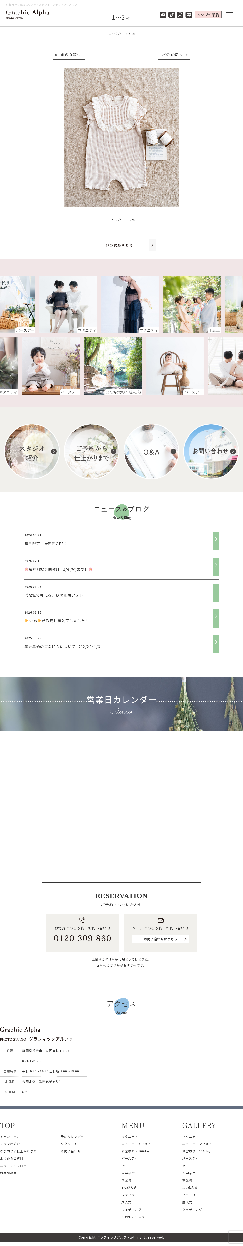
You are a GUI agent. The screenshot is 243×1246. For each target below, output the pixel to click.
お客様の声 (8, 1173)
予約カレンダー (72, 1136)
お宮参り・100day (136, 1151)
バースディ (130, 1158)
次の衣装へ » (174, 54)
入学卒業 (128, 1173)
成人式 (127, 1202)
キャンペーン (10, 1136)
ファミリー (130, 1195)
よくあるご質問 (11, 1158)
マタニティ (130, 1136)
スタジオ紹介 (10, 1144)
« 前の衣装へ (69, 54)
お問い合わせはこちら (160, 939)
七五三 (127, 1166)
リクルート (69, 1144)
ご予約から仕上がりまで (18, 1151)
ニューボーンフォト (136, 1144)
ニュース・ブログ (13, 1166)
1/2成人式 (129, 1187)
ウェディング (131, 1209)
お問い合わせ (71, 1151)
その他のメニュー (135, 1217)
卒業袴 (127, 1180)
